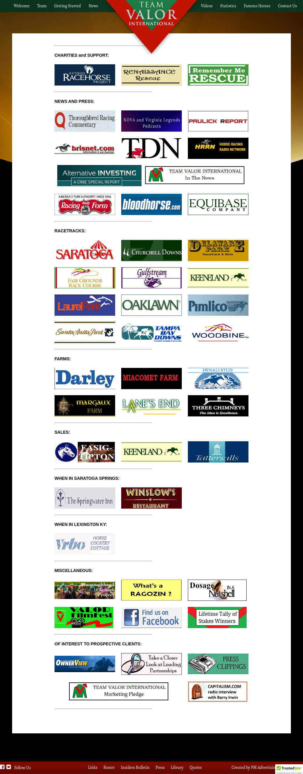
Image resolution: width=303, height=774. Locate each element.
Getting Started (67, 6)
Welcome (21, 6)
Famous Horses (257, 6)
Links (92, 767)
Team (41, 6)
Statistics (228, 6)
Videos (206, 6)
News (93, 6)
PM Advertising (264, 767)
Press (160, 767)
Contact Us (287, 6)
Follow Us (22, 768)
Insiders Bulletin (135, 767)
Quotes (195, 767)
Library (177, 767)
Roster (109, 767)
